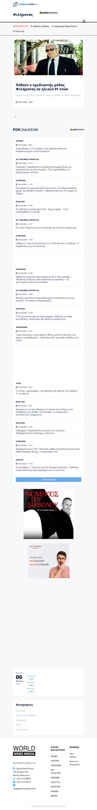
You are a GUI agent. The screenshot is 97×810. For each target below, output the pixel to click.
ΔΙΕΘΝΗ (19, 141)
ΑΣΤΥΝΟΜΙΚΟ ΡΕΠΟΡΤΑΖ (27, 159)
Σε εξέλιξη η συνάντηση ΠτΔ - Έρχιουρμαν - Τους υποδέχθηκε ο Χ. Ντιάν (42, 210)
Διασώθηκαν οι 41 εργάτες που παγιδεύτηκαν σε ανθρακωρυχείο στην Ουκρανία (41, 150)
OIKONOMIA (56, 765)
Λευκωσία (31, 676)
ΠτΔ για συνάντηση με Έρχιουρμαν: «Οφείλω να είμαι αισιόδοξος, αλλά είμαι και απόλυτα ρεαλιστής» (44, 318)
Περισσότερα (48, 479)
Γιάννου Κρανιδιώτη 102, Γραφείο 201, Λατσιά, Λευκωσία (23, 771)
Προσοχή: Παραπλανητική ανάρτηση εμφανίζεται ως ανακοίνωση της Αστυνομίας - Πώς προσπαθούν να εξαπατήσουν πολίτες (43, 169)
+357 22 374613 (23, 782)
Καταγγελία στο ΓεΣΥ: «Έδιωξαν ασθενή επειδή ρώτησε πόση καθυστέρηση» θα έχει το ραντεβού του (48, 450)
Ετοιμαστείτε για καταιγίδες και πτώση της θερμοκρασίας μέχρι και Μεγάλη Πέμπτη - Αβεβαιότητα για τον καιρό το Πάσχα (46, 190)
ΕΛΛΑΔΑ (19, 459)
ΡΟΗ (25, 129)
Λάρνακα (30, 689)
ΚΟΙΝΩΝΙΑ (21, 180)
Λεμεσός (30, 682)
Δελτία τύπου (22, 729)
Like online (20, 710)
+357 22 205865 (23, 779)
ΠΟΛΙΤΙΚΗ (20, 201)
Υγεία (18, 724)
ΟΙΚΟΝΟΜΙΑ (21, 327)
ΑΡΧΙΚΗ (54, 756)
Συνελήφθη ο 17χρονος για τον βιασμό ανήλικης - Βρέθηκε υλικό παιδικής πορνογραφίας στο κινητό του (47, 468)
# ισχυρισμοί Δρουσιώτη (64, 26)
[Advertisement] (37, 260)
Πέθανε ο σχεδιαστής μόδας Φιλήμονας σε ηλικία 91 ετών (42, 87)
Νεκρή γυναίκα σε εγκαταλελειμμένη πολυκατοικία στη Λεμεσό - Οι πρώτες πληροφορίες (45, 299)
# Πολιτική (18, 31)
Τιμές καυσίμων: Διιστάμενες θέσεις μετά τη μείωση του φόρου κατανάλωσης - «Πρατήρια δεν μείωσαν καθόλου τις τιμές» (47, 337)
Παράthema (21, 720)
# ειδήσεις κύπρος (40, 26)
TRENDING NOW (20, 26)
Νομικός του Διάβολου (26, 715)
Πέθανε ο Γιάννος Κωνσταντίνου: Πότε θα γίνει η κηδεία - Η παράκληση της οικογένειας (47, 245)
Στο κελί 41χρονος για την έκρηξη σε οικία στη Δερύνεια (46, 227)
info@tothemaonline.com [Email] (24, 789)
